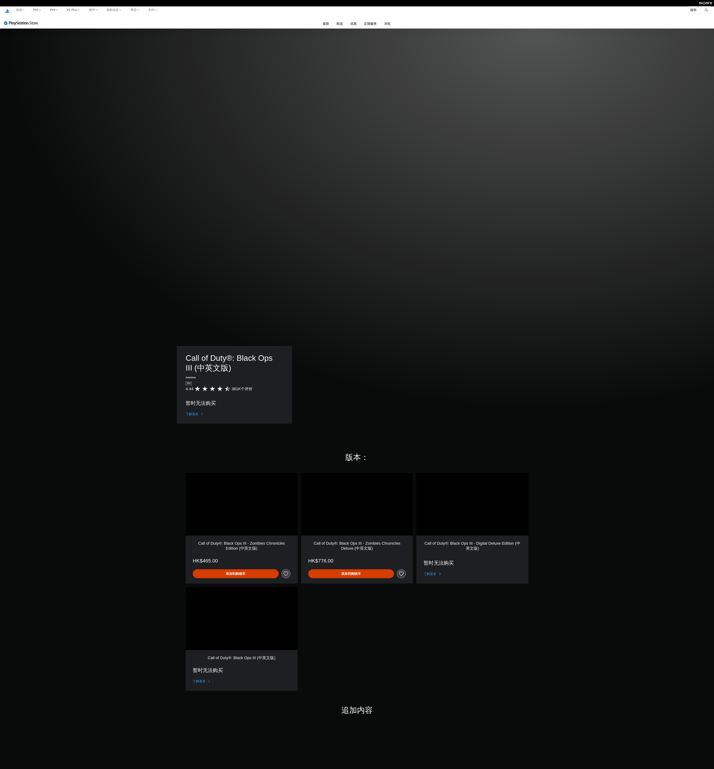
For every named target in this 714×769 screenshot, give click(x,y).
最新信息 (113, 9)
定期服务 (370, 20)
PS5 (36, 9)
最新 (326, 20)
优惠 (353, 20)
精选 (339, 20)
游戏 (19, 9)
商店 (134, 9)
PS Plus (72, 9)
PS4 (52, 9)
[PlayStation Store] (22, 19)
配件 (92, 9)
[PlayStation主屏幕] (7, 10)
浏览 (387, 20)
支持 (151, 9)
